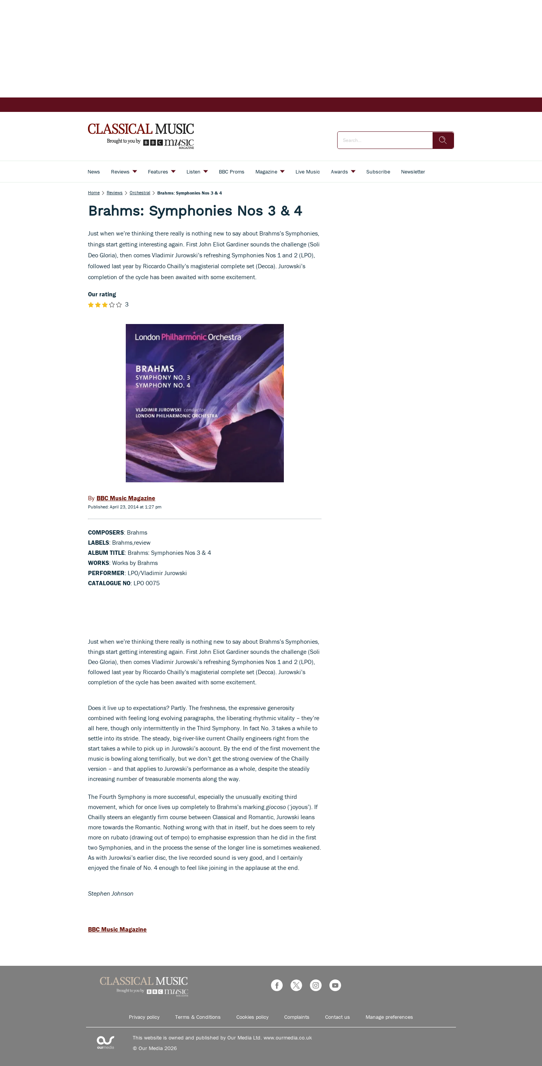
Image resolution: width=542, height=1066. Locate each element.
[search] (443, 140)
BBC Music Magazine (117, 929)
